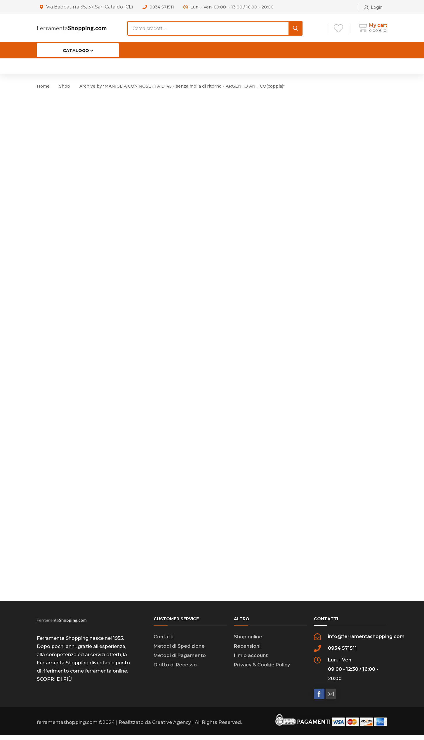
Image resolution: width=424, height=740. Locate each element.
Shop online (248, 641)
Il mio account (251, 660)
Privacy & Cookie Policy (262, 669)
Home (43, 86)
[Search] (296, 28)
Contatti (163, 641)
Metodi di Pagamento (180, 660)
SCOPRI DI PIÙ (54, 684)
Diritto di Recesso (175, 669)
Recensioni (247, 651)
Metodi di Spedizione (179, 651)
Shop (64, 86)
